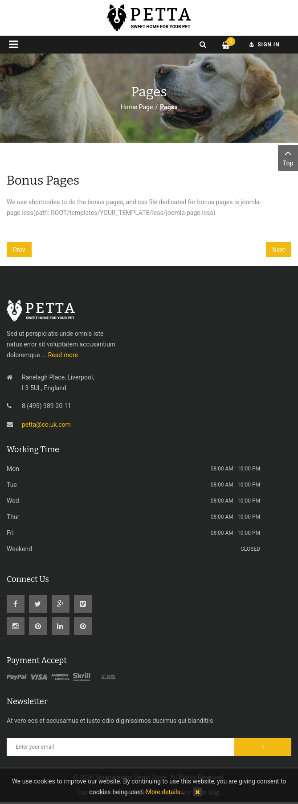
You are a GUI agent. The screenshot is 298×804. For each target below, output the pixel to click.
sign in (264, 44)
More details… (165, 792)
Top (288, 157)
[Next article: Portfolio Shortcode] (278, 249)
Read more (63, 355)
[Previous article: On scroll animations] (19, 249)
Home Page (137, 107)
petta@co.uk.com (46, 424)
